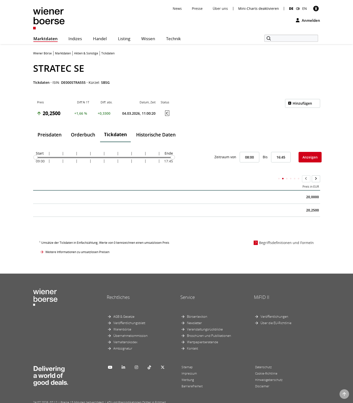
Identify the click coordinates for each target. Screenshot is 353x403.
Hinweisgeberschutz (269, 370)
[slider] (35, 157)
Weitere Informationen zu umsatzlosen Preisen (77, 242)
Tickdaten (115, 134)
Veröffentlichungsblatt (129, 313)
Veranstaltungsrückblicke (205, 319)
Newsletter (194, 313)
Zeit (39, 177)
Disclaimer (262, 376)
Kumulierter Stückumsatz (238, 177)
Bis (265, 157)
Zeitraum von (225, 157)
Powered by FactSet (76, 398)
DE (291, 8)
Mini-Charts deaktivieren (258, 8)
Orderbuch (83, 135)
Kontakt (192, 338)
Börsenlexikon (197, 307)
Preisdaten (50, 135)
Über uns (220, 8)
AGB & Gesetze (123, 307)
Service (187, 287)
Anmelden (308, 20)
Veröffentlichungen (274, 307)
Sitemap (187, 357)
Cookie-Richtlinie (266, 364)
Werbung (188, 370)
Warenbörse (122, 319)
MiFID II (261, 287)
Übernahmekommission (130, 326)
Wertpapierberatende (202, 332)
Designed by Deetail (134, 398)
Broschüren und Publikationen (209, 326)
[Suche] (291, 38)
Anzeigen (310, 157)
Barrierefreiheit (192, 376)
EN (304, 8)
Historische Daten (156, 135)
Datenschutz (263, 357)
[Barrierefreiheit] (316, 8)
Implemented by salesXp (105, 398)
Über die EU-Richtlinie (276, 313)
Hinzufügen (302, 103)
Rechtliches (118, 287)
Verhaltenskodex (125, 332)
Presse (197, 8)
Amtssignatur (122, 338)
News (177, 8)
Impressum (189, 364)
